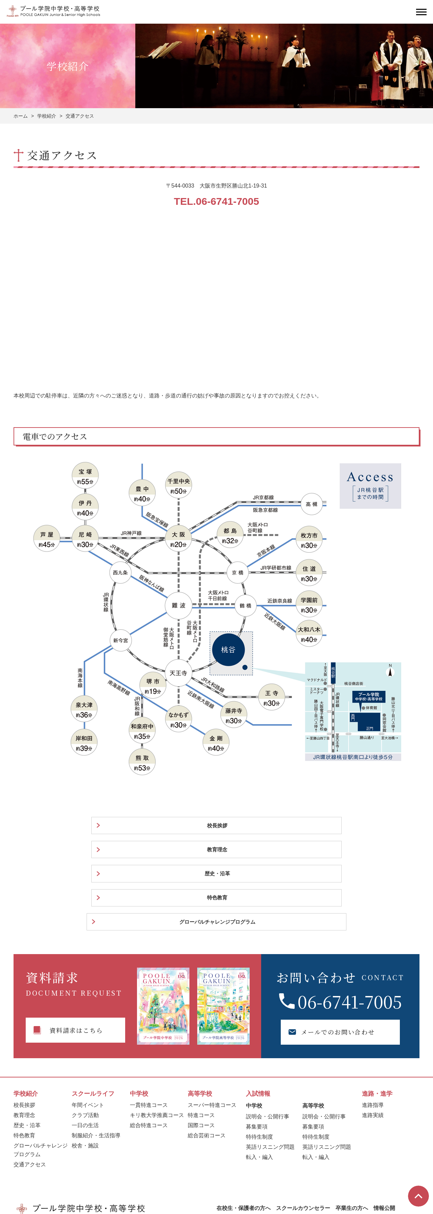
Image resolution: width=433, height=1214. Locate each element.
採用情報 (227, 1122)
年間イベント (88, 1010)
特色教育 (286, 826)
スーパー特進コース (212, 1010)
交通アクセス (30, 1069)
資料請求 (310, 1144)
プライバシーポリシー (395, 1170)
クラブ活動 (85, 1020)
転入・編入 (259, 1062)
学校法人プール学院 (44, 1170)
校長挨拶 (52, 826)
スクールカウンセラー (303, 1113)
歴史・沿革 (208, 826)
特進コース (201, 1020)
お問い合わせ (385, 1144)
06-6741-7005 (350, 906)
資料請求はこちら (76, 935)
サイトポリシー (350, 1170)
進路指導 (373, 1010)
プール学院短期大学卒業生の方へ (105, 1170)
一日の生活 (85, 1030)
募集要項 (257, 1032)
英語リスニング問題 (270, 1052)
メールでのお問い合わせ (330, 936)
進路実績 (373, 1020)
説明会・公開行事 (267, 1021)
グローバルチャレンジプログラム (375, 826)
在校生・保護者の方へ (243, 1113)
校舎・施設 (85, 1050)
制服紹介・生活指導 (96, 1040)
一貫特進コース (149, 1010)
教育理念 (130, 826)
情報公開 (384, 1113)
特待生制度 (259, 1042)
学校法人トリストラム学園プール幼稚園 (226, 1170)
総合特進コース (149, 1030)
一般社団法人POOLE (165, 1170)
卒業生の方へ (352, 1113)
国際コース (201, 1030)
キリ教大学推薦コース (157, 1020)
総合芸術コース (207, 1040)
